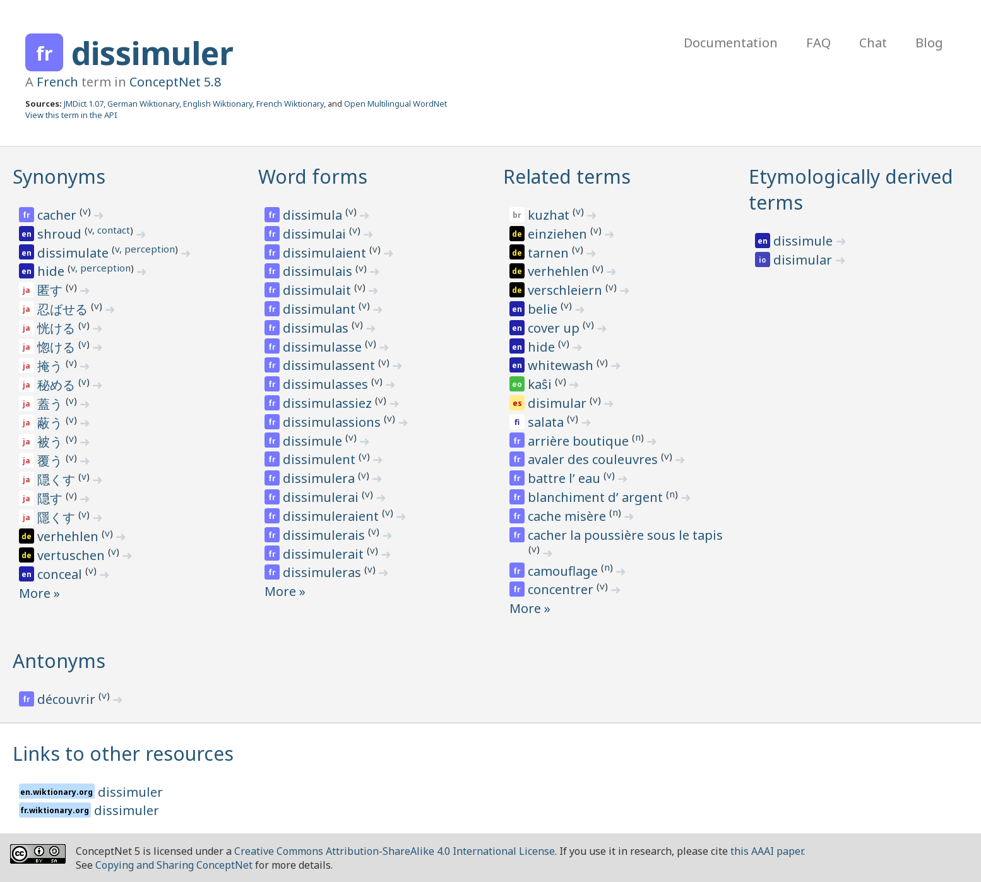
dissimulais (319, 271)
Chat (873, 42)
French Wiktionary (290, 103)
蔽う (51, 422)
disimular (559, 403)
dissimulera (320, 478)
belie (544, 309)
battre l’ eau (565, 478)
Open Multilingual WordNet (395, 103)
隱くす (57, 517)
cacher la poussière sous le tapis (625, 535)
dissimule (314, 441)
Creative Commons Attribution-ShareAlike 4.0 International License (394, 851)
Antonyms (59, 661)
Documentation (731, 42)
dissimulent (321, 459)
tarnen (550, 252)
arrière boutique (580, 441)
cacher (58, 214)
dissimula (314, 214)
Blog (929, 42)
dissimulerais (325, 535)
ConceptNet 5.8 (175, 81)
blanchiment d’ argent (597, 497)
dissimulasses (327, 384)
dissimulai (316, 233)
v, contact (109, 229)
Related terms (567, 176)
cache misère (568, 516)
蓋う (51, 403)
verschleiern (566, 290)
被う (51, 441)
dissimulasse (324, 346)
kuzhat (550, 214)
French (57, 81)
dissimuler (152, 53)
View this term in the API (71, 115)
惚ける (57, 346)
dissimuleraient (332, 516)
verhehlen (69, 536)
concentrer (562, 589)
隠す (51, 498)
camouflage (564, 571)
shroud (61, 233)
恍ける (57, 328)
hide (52, 271)
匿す (51, 290)
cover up (555, 328)
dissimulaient (326, 252)
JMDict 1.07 (84, 103)
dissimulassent (330, 365)
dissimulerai (322, 497)
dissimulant (321, 309)
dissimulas (317, 328)
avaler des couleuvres (594, 459)
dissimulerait (325, 554)
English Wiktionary (218, 103)
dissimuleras (323, 572)
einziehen (559, 233)
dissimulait (318, 290)
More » (39, 593)
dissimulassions (333, 422)
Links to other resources (123, 753)
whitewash (562, 365)
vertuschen (72, 555)
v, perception (145, 248)
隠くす (57, 479)
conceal (61, 574)
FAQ (818, 42)
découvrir (67, 699)
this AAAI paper (766, 851)
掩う (51, 365)
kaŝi (541, 384)
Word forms (312, 176)
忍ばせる (64, 309)
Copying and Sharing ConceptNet (174, 865)
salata (547, 422)
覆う (51, 460)
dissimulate (74, 252)
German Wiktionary (143, 103)
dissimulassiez (329, 403)
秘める (57, 384)
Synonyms (59, 176)
